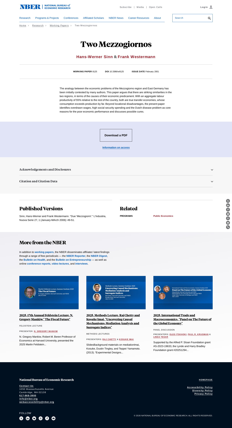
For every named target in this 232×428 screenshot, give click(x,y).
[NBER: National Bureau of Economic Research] (47, 8)
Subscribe (126, 7)
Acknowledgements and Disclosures (45, 169)
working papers (44, 252)
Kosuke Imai (126, 339)
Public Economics (163, 216)
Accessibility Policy (200, 387)
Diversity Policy (202, 390)
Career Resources (138, 18)
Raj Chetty (109, 339)
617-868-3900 (27, 395)
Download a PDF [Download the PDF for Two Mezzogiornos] (116, 135)
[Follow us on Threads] (41, 418)
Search (179, 18)
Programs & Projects (47, 18)
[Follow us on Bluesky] (34, 418)
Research (24, 18)
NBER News (116, 18)
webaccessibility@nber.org (36, 402)
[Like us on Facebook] (47, 418)
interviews (81, 263)
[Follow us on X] (21, 418)
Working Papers (59, 25)
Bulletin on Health (34, 259)
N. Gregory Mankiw (46, 331)
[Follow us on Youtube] (53, 418)
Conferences (71, 18)
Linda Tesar (160, 337)
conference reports (38, 263)
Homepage (206, 380)
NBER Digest (99, 256)
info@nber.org (28, 398)
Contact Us (26, 386)
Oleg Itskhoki (178, 334)
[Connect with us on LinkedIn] (28, 418)
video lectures (60, 263)
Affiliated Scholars (93, 18)
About (157, 18)
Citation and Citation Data (38, 181)
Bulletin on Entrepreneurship (73, 259)
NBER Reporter (75, 256)
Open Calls (155, 7)
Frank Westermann (136, 57)
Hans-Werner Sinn (94, 57)
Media (140, 7)
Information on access (116, 147)
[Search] (209, 18)
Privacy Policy (203, 393)
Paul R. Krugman (198, 334)
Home (22, 25)
